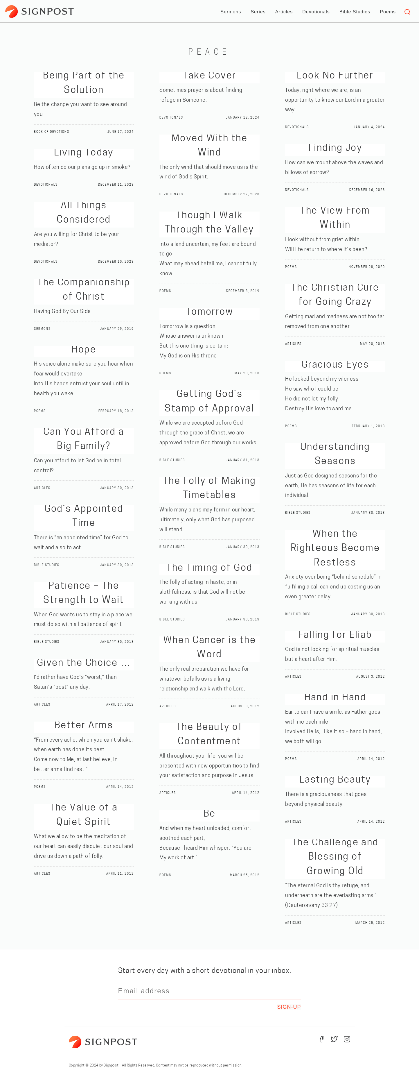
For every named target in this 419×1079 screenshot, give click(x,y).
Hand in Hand (335, 698)
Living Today (84, 153)
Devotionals (316, 11)
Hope (83, 350)
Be (210, 814)
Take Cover (209, 76)
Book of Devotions (55, 132)
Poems (388, 11)
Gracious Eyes (335, 365)
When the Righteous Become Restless (335, 548)
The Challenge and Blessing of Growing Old (335, 857)
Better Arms (84, 726)
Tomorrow (209, 312)
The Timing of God (209, 568)
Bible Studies (354, 11)
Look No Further (335, 76)
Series (258, 11)
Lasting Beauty (335, 780)
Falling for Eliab (335, 635)
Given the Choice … (84, 663)
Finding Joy (335, 148)
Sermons (230, 11)
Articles (284, 11)
